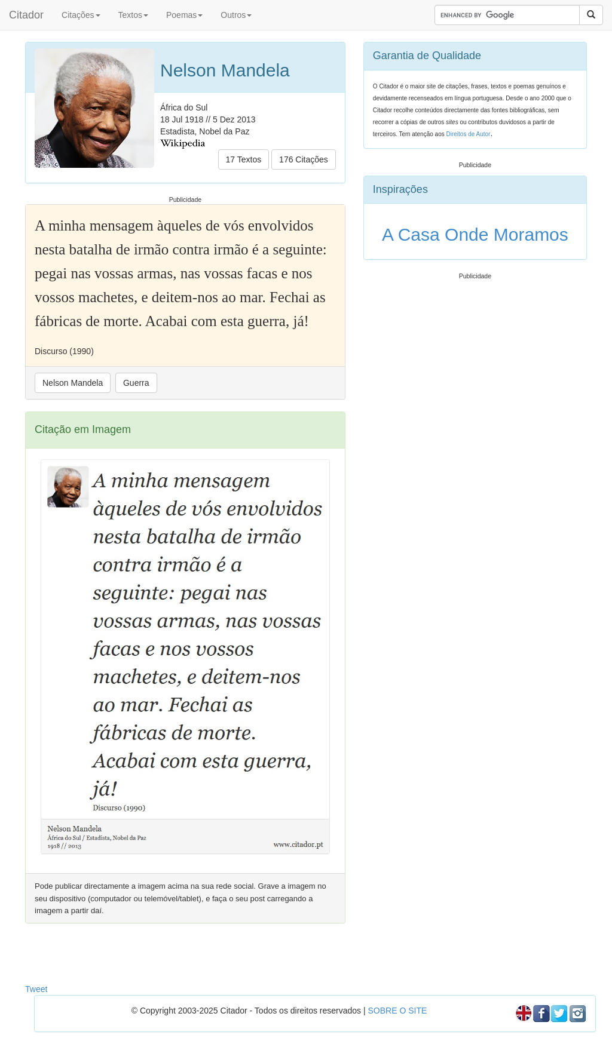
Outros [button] (236, 15)
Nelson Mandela (72, 383)
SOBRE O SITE (397, 1010)
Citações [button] (81, 15)
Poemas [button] (184, 15)
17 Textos (244, 159)
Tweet (36, 989)
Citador (26, 15)
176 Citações (303, 159)
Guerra (136, 383)
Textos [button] (133, 15)
